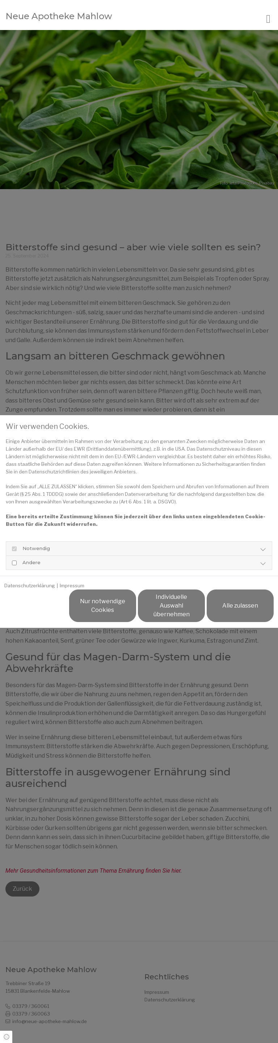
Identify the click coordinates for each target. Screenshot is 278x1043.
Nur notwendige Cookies (102, 605)
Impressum (72, 585)
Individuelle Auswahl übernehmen (171, 605)
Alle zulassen (240, 605)
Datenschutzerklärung (29, 585)
